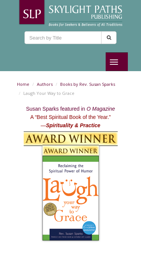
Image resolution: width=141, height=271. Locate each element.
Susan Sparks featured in (70, 109)
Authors (45, 84)
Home (23, 84)
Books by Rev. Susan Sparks (87, 84)
